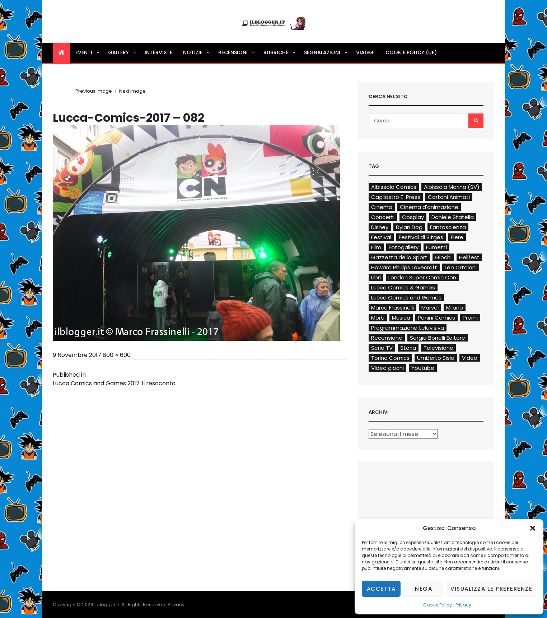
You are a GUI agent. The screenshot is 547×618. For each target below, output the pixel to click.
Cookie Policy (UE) (411, 52)
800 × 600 (117, 355)
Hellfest (469, 257)
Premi (470, 317)
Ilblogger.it (106, 604)
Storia (408, 348)
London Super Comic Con (422, 277)
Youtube (422, 368)
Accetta (381, 589)
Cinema (381, 207)
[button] (532, 528)
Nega (423, 589)
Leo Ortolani (461, 267)
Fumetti (436, 247)
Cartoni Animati (449, 197)
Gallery (122, 52)
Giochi (443, 257)
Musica (401, 317)
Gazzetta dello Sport (399, 257)
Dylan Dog (409, 227)
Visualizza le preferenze (491, 589)
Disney (379, 227)
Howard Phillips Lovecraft (404, 267)
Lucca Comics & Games (403, 287)
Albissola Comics (393, 187)
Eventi (87, 52)
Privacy (463, 605)
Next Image (132, 91)
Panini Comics (436, 317)
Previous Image (93, 91)
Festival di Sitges (421, 237)
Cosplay (413, 217)
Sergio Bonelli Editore (437, 337)
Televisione (438, 348)
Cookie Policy (437, 605)
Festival (381, 237)
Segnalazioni (326, 52)
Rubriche (279, 52)
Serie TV (382, 348)
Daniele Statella (452, 217)
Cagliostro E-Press (395, 197)
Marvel (430, 307)
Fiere (457, 237)
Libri (376, 277)
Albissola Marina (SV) (452, 187)
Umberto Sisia (435, 358)
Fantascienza (448, 227)
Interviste (158, 52)
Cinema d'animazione (429, 207)
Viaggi (365, 52)
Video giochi (387, 368)
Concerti (382, 217)
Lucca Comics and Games (406, 297)
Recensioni (237, 52)
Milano (454, 307)
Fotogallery (404, 247)
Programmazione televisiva (407, 327)
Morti (377, 317)
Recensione (386, 337)
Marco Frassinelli (392, 307)
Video (469, 358)
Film (376, 247)
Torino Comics (390, 358)
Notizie (197, 52)
